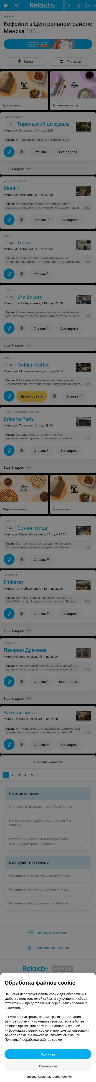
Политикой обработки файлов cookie (33, 1039)
